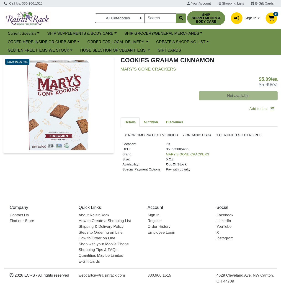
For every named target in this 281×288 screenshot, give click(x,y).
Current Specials (22, 33)
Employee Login (161, 232)
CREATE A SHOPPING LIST (180, 42)
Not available (238, 96)
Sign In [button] (243, 18)
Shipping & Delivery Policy (101, 227)
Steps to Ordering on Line (101, 232)
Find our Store (22, 221)
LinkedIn (224, 221)
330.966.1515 (159, 275)
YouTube (224, 227)
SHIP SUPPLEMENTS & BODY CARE (80, 33)
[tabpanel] (199, 158)
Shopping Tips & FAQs (98, 250)
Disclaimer (174, 122)
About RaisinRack (94, 215)
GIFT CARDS (169, 50)
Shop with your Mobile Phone (104, 244)
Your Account (199, 3)
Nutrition (151, 122)
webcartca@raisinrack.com (102, 275)
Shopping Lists (231, 3)
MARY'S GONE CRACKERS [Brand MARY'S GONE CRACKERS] (187, 162)
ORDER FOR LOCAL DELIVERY (116, 42)
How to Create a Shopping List (105, 221)
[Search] (160, 18)
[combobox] (160, 18)
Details (130, 122)
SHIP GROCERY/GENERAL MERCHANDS (161, 33)
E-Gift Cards (262, 3)
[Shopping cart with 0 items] (271, 18)
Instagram (225, 238)
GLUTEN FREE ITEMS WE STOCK (38, 50)
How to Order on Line (97, 238)
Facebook (225, 215)
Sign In (153, 215)
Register (154, 221)
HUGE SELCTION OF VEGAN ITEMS (113, 50)
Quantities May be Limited (101, 256)
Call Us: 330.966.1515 (23, 3)
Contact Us (19, 215)
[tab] (130, 121)
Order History (158, 227)
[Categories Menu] (120, 18)
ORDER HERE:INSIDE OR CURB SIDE (42, 42)
